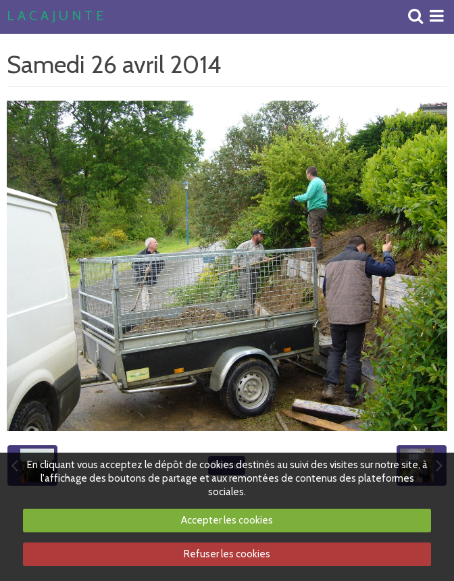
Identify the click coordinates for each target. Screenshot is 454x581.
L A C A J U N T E (55, 16)
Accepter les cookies (227, 520)
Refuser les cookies (227, 554)
